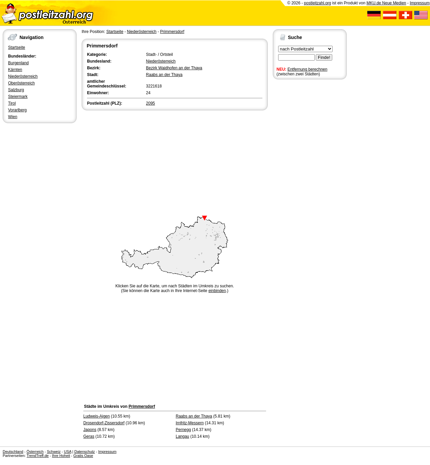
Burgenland (18, 63)
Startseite (16, 47)
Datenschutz (84, 452)
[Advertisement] (175, 162)
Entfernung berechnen (308, 69)
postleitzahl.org (317, 3)
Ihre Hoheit (61, 456)
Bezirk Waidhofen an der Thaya (174, 68)
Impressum (420, 3)
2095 (150, 103)
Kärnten (15, 69)
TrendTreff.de (38, 456)
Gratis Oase (83, 456)
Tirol (12, 103)
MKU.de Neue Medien (386, 3)
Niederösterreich (23, 76)
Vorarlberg (17, 110)
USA (67, 452)
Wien (12, 116)
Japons (89, 429)
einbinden (217, 290)
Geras (88, 436)
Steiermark (18, 96)
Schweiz (53, 452)
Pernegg (183, 429)
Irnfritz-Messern (190, 423)
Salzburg (16, 89)
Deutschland (13, 452)
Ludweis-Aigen (96, 416)
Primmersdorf (172, 31)
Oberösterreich (21, 83)
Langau (182, 436)
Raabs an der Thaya (164, 74)
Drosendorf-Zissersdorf (104, 423)
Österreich (35, 452)
